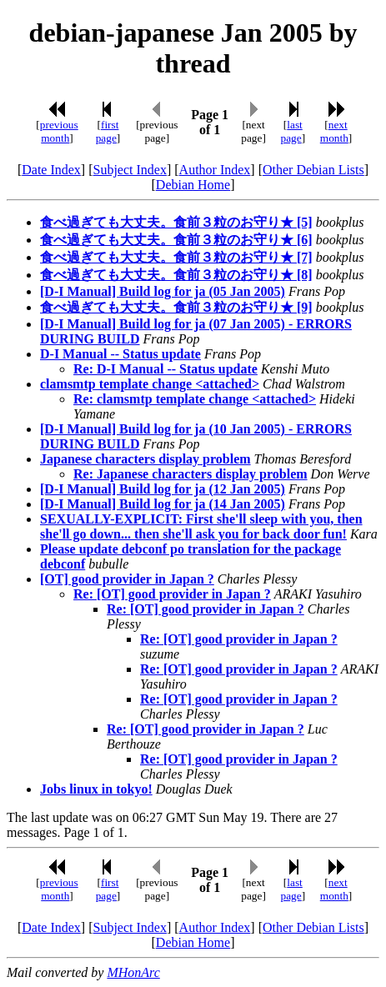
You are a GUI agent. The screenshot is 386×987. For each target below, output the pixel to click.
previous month (59, 131)
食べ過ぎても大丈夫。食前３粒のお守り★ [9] (176, 307)
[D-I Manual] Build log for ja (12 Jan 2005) (162, 489)
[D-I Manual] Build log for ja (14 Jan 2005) (162, 504)
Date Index (51, 170)
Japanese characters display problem (145, 459)
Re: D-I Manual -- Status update (165, 369)
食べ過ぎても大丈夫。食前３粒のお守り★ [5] (176, 222)
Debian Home (193, 185)
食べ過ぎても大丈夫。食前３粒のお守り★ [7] (176, 257)
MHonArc (133, 972)
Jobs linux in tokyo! (96, 789)
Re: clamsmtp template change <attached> (194, 399)
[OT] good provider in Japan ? (127, 579)
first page (107, 131)
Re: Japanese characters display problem (190, 474)
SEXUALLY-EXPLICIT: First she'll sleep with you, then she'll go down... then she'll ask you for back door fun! (201, 526)
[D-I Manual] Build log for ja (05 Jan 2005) (162, 291)
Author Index (215, 170)
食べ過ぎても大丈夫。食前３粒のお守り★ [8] (176, 275)
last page (292, 131)
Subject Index (130, 170)
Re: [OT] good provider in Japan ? (172, 594)
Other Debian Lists (313, 170)
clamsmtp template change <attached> (149, 384)
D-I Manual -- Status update (120, 354)
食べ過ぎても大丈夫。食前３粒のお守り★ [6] (176, 240)
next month (334, 131)
